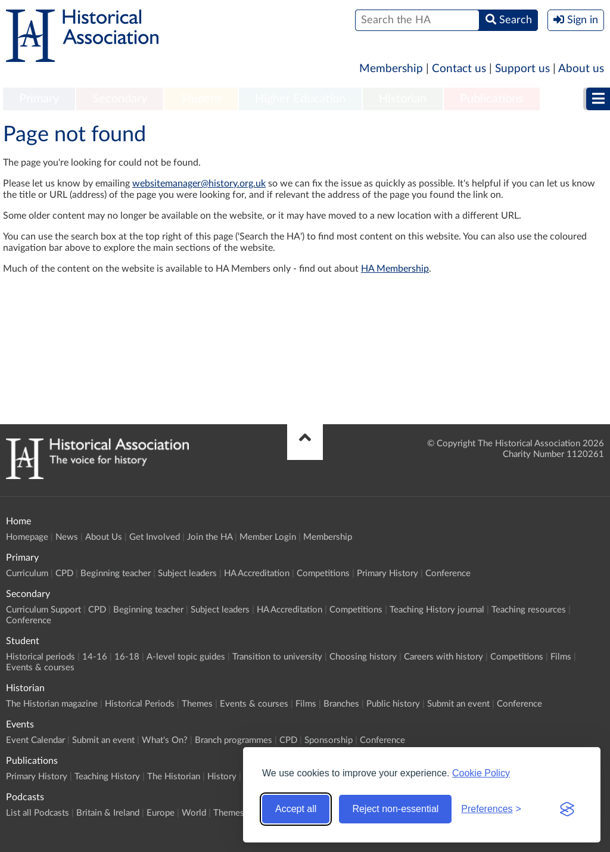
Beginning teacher (115, 573)
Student (201, 99)
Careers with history (443, 656)
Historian (403, 99)
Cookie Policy (481, 773)
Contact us (459, 68)
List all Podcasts (37, 813)
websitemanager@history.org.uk (199, 183)
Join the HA (209, 537)
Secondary (119, 99)
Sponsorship (328, 740)
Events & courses (40, 667)
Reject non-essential (395, 809)
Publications (492, 99)
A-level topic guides (186, 656)
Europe (161, 813)
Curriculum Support (43, 609)
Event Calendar (35, 740)
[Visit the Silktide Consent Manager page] (567, 809)
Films (560, 656)
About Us (103, 537)
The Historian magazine (52, 703)
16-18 (126, 656)
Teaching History (107, 776)
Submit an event (458, 703)
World (194, 813)
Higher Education (300, 99)
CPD (64, 573)
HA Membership (395, 268)
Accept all (295, 809)
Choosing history (363, 656)
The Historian (173, 776)
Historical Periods (140, 703)
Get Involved (154, 537)
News (66, 537)
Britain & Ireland (107, 813)
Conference (448, 573)
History (221, 776)
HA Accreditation (257, 573)
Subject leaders (187, 573)
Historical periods (40, 656)
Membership (391, 68)
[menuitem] (39, 99)
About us (581, 68)
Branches (341, 703)
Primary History (387, 573)
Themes (197, 703)
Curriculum (27, 573)
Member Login (267, 537)
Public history (393, 703)
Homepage (27, 537)
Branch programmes (233, 740)
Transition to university (277, 656)
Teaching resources (528, 609)
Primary (39, 99)
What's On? (165, 740)
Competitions (323, 573)
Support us (522, 68)
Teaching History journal (437, 609)
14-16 (94, 656)
